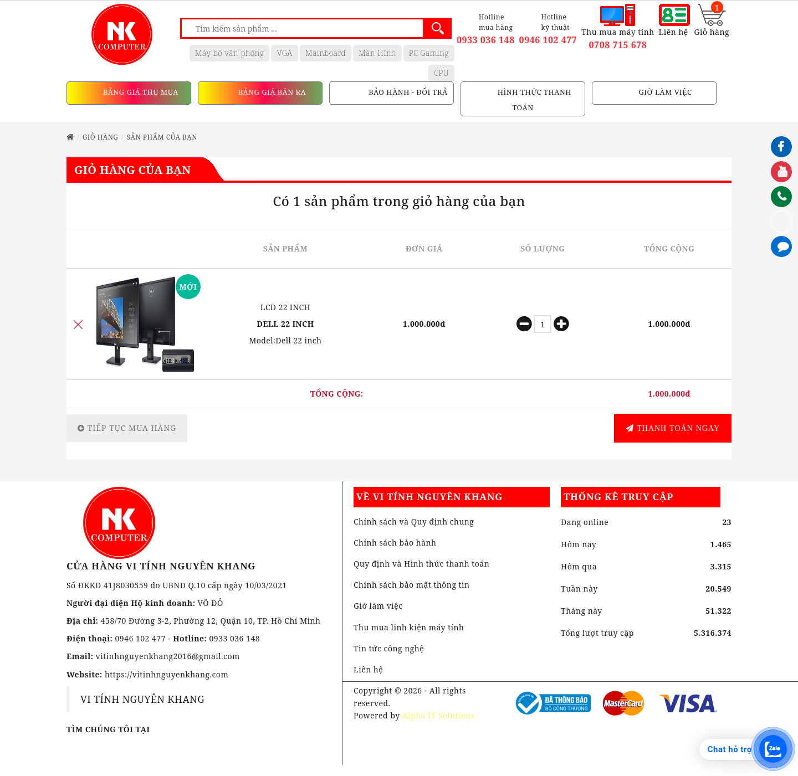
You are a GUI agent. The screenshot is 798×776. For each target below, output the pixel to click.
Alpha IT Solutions (438, 715)
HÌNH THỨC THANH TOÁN (533, 100)
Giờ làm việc (378, 605)
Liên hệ (368, 669)
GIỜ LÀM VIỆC (664, 92)
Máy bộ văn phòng (229, 53)
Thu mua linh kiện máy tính (409, 627)
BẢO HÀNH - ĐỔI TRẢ (406, 92)
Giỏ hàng (101, 137)
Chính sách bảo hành (395, 542)
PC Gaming (429, 53)
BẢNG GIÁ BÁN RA (271, 92)
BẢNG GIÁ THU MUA (139, 92)
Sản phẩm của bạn (162, 137)
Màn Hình (377, 53)
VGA (284, 53)
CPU (441, 73)
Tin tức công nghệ (389, 648)
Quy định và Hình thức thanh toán (421, 563)
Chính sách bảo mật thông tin (412, 584)
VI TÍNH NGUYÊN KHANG (142, 699)
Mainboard (325, 53)
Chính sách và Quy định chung (414, 521)
